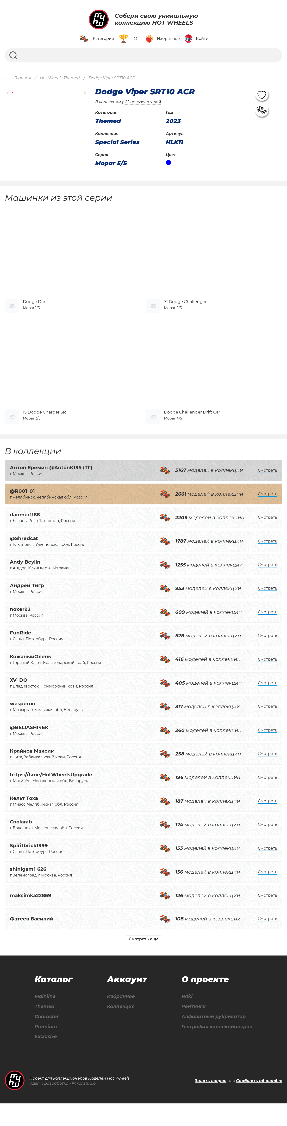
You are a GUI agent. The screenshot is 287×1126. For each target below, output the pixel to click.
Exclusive (45, 1059)
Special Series (117, 142)
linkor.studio (84, 1106)
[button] (8, 93)
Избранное (120, 1018)
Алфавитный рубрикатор (213, 1038)
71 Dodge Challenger (185, 312)
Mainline (45, 1018)
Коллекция (119, 1028)
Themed (44, 1028)
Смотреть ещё (144, 960)
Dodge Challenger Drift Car (192, 433)
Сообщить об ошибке (259, 1103)
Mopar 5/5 (111, 163)
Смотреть (267, 491)
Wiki (185, 1018)
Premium (45, 1049)
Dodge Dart (35, 312)
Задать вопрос (210, 1103)
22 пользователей (143, 102)
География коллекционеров (216, 1049)
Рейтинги (191, 1028)
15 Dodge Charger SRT (45, 433)
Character (47, 1038)
